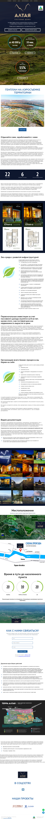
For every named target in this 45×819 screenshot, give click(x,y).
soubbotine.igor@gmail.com (24, 656)
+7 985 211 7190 (27, 654)
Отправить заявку (22, 651)
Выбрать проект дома (31, 29)
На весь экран (22, 129)
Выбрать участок (12, 29)
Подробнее (15, 52)
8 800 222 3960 (9, 817)
